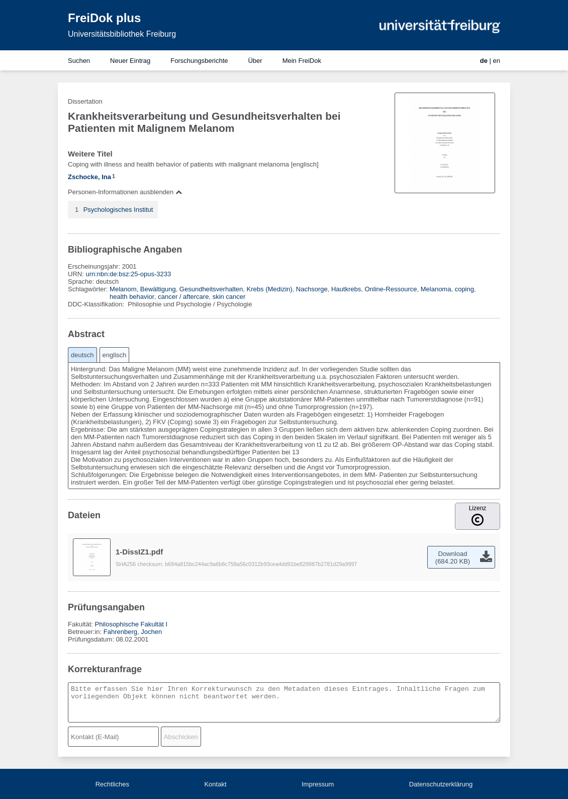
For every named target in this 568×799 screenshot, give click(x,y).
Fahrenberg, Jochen (133, 631)
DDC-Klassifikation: (97, 304)
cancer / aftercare (183, 296)
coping (464, 289)
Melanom (123, 289)
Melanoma (436, 289)
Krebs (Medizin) (270, 289)
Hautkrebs (346, 289)
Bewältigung (158, 289)
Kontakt (215, 784)
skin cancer (229, 296)
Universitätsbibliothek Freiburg (122, 34)
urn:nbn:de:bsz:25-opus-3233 (128, 274)
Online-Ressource (390, 289)
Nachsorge (312, 289)
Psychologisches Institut (118, 209)
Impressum (318, 784)
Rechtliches (112, 784)
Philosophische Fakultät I (130, 624)
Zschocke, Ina (89, 177)
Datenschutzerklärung (440, 784)
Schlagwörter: (89, 289)
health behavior (132, 296)
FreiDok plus (104, 18)
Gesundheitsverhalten (211, 289)
